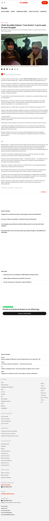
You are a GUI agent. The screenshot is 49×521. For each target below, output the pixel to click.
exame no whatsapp (8, 306)
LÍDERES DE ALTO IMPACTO (7, 387)
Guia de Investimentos (6, 421)
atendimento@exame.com (7, 493)
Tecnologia (43, 395)
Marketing (43, 388)
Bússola (2, 448)
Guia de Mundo (5, 11)
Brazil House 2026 (5, 444)
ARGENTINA (43, 11)
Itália (16, 187)
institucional (4, 506)
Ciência (42, 400)
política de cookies (5, 510)
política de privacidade (6, 512)
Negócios (3, 406)
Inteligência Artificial (5, 401)
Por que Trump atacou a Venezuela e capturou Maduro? (17, 282)
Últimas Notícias (4, 384)
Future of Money (44, 397)
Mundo (4, 8)
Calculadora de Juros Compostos (8, 433)
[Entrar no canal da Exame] (24, 313)
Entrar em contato (5, 484)
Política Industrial (5, 465)
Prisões (20, 187)
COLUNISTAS (4, 408)
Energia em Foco (4, 453)
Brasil (2, 389)
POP (42, 402)
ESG (2, 396)
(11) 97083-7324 (7, 500)
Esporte (42, 390)
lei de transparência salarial (8, 514)
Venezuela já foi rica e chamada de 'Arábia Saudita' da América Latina (20, 274)
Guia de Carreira (4, 423)
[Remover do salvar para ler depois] (17, 69)
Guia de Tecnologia (5, 418)
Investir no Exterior (5, 455)
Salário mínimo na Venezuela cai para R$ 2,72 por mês (17, 278)
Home (2, 22)
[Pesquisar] (5, 3)
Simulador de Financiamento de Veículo (9, 435)
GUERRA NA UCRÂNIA (21, 11)
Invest (2, 403)
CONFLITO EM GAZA (34, 11)
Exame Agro (43, 393)
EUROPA (13, 11)
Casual (42, 385)
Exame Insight (4, 399)
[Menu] (2, 3)
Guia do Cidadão (4, 416)
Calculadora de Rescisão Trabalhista (9, 431)
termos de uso (4, 508)
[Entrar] (45, 2)
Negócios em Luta (5, 462)
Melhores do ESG (5, 475)
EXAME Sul (3, 446)
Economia (3, 394)
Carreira (3, 391)
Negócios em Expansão (6, 477)
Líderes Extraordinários (6, 460)
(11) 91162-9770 (7, 487)
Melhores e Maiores (5, 472)
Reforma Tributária (5, 458)
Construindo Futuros (5, 451)
